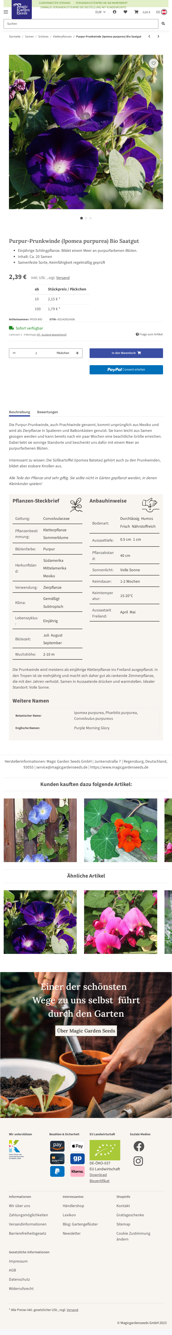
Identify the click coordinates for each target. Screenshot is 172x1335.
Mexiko (49, 576)
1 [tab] (81, 218)
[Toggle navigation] (6, 10)
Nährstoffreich (144, 526)
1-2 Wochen (130, 581)
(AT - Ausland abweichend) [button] (52, 335)
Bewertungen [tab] (47, 412)
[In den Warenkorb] (12, 51)
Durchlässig (129, 518)
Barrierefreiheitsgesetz (27, 1233)
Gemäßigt (51, 599)
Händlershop (73, 1206)
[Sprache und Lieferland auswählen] (161, 12)
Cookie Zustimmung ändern (133, 1236)
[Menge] (36, 353)
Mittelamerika (54, 568)
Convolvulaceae (56, 518)
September (52, 643)
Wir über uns (19, 1206)
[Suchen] (81, 24)
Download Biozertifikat (100, 1177)
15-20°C (126, 596)
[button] (114, 12)
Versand (63, 278)
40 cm (125, 555)
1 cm (137, 539)
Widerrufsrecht (21, 1288)
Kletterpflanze (55, 530)
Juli (46, 635)
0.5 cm (125, 539)
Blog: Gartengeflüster (80, 1224)
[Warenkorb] (142, 12)
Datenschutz (19, 1279)
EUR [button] (98, 12)
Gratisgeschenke (130, 1215)
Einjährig (50, 621)
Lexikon (69, 1215)
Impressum (18, 1261)
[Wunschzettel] (125, 12)
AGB (12, 1270)
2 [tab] (86, 218)
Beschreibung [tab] (19, 412)
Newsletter (72, 1233)
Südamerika (53, 560)
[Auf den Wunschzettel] (154, 63)
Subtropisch (53, 606)
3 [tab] (90, 218)
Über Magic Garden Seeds (86, 1031)
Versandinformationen (28, 1224)
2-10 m (49, 654)
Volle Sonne (130, 570)
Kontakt (123, 1206)
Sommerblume (55, 537)
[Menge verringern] (14, 353)
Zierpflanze (52, 587)
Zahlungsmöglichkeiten (28, 1215)
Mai (132, 612)
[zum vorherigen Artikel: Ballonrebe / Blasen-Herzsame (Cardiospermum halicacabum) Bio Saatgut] (149, 37)
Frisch (125, 526)
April (124, 612)
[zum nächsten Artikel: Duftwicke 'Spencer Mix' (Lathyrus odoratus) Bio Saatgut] (158, 37)
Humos (147, 518)
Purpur (49, 549)
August (56, 635)
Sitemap (123, 1224)
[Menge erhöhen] (77, 353)
